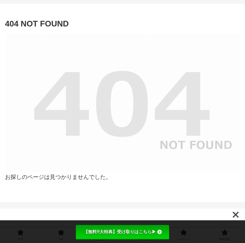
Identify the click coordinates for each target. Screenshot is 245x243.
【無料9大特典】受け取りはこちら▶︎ (123, 232)
